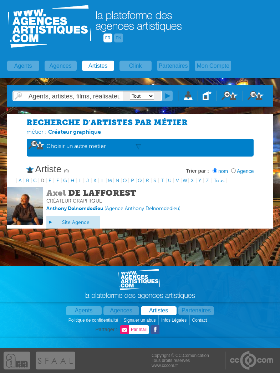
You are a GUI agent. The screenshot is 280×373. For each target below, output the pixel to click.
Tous (219, 181)
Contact (200, 320)
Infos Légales (174, 320)
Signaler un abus (140, 320)
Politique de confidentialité (93, 320)
